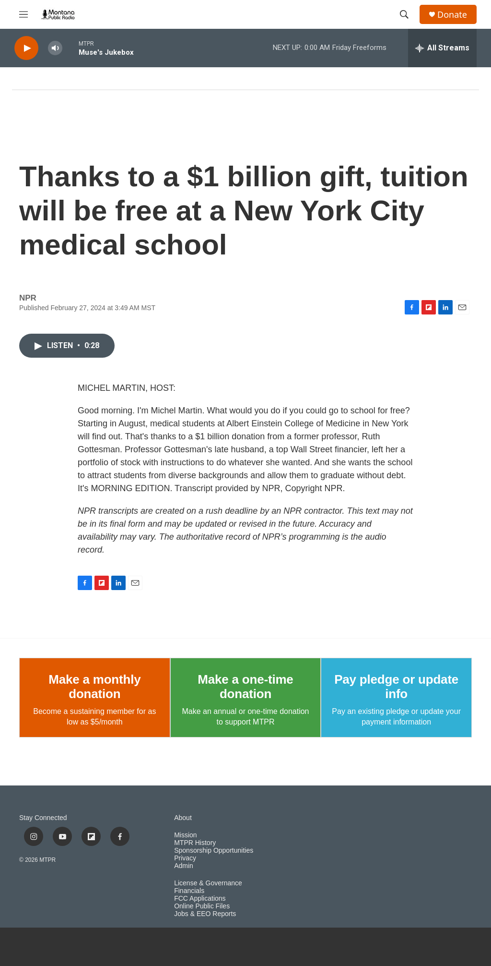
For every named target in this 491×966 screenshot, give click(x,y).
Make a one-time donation (245, 686)
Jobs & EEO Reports (205, 914)
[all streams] (442, 48)
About (183, 817)
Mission (185, 835)
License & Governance (208, 883)
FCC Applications (199, 898)
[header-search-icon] (404, 14)
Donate (452, 15)
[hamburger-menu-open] (23, 14)
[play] (26, 48)
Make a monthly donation (94, 686)
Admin (183, 865)
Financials (189, 890)
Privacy (185, 858)
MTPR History (195, 842)
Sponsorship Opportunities (213, 850)
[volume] (55, 48)
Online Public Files (202, 906)
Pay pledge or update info (396, 686)
